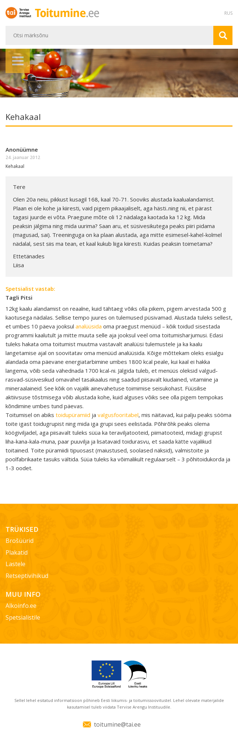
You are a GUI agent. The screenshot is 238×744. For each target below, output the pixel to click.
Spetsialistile (23, 617)
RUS (228, 13)
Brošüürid (20, 541)
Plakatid (17, 552)
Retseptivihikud (27, 576)
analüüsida (89, 326)
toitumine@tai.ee (117, 724)
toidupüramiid (74, 414)
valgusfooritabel (118, 414)
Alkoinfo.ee (21, 606)
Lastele (15, 564)
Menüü (18, 61)
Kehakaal (15, 166)
